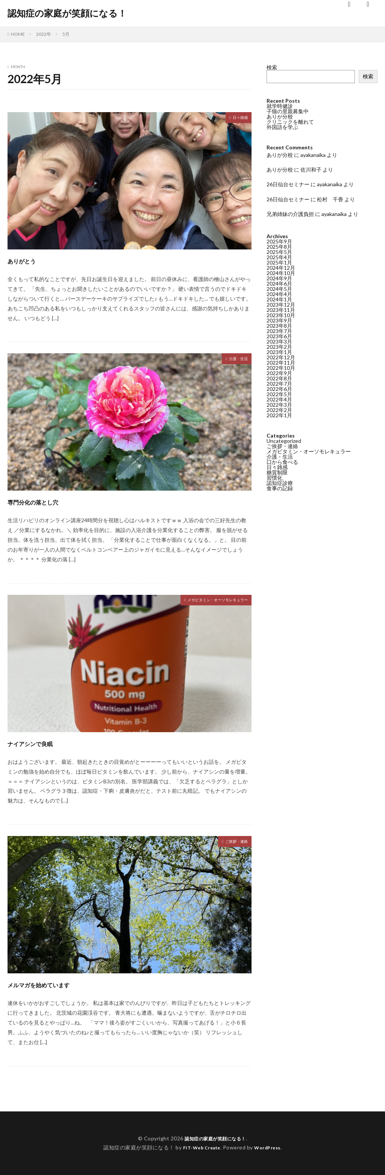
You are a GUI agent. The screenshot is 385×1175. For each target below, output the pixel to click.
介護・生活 (234, 359)
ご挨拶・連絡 (232, 842)
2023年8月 (279, 325)
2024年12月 (281, 267)
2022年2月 (279, 410)
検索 (272, 67)
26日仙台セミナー (288, 184)
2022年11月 (281, 362)
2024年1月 (279, 299)
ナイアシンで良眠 (45, 742)
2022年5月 (279, 394)
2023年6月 (279, 336)
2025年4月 (279, 257)
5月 (66, 34)
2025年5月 (279, 252)
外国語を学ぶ (282, 127)
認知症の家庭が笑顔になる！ (67, 13)
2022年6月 (279, 389)
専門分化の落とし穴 (49, 501)
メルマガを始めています (59, 983)
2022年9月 (279, 373)
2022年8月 (279, 378)
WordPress (270, 1147)
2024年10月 (281, 273)
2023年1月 (279, 352)
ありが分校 (280, 116)
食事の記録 (280, 488)
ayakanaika (313, 155)
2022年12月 (281, 357)
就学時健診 (280, 106)
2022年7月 (279, 383)
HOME (18, 34)
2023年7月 (279, 331)
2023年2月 (279, 347)
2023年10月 (281, 315)
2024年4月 (279, 294)
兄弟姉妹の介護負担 (290, 214)
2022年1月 (279, 415)
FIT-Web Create (199, 1147)
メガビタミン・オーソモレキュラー (206, 600)
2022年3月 (279, 404)
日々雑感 (237, 118)
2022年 (43, 34)
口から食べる (282, 462)
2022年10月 (281, 368)
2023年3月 (279, 341)
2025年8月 (279, 246)
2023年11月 (281, 310)
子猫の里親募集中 (288, 111)
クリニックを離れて (290, 122)
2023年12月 (281, 304)
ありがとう (31, 259)
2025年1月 (279, 262)
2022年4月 (279, 399)
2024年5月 (279, 289)
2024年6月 (279, 283)
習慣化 (274, 477)
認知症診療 (280, 483)
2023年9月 (279, 320)
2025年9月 (279, 241)
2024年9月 (279, 278)
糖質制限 (277, 472)
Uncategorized (284, 441)
